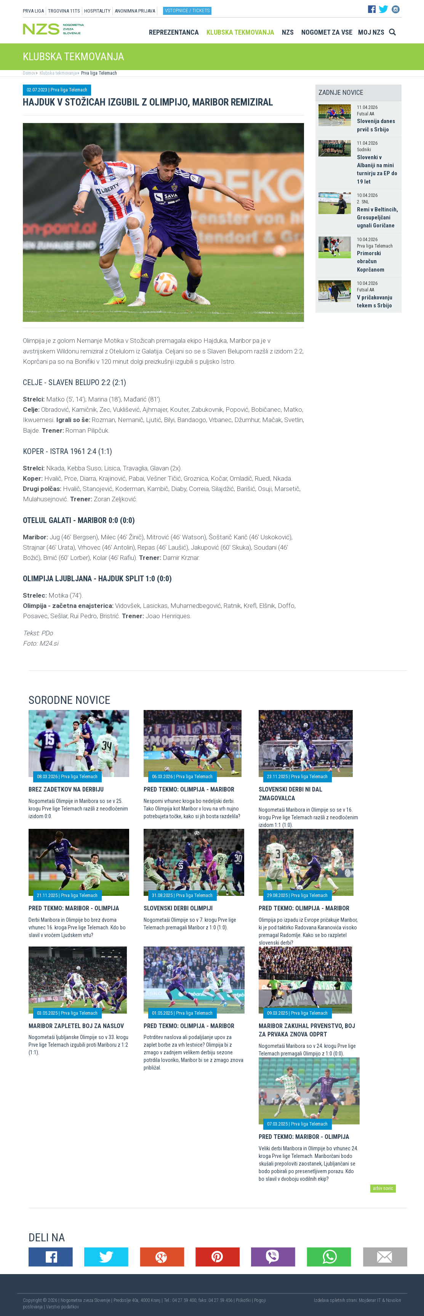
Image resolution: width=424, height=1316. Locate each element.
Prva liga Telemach (98, 73)
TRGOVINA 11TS (64, 11)
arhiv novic (383, 1188)
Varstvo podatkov (62, 1307)
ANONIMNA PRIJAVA (135, 11)
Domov (29, 73)
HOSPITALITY (97, 11)
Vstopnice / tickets (187, 10)
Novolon (393, 1300)
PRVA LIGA (33, 11)
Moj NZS (371, 32)
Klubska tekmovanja (240, 32)
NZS (288, 32)
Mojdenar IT (370, 1300)
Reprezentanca (174, 32)
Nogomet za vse (326, 32)
